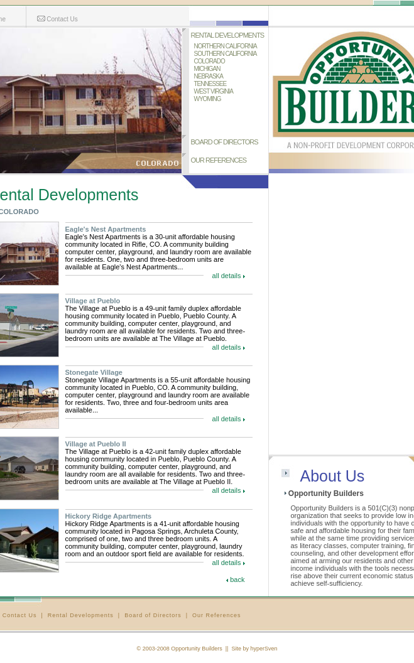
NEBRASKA (208, 76)
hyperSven (263, 648)
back (237, 579)
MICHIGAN (207, 68)
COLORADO (209, 61)
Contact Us (57, 19)
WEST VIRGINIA (213, 91)
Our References (216, 615)
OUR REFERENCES (219, 160)
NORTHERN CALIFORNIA (225, 46)
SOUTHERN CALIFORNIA (225, 53)
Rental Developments (81, 615)
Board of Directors (153, 615)
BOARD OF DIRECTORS (224, 142)
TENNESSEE (210, 83)
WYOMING (207, 98)
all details (226, 275)
